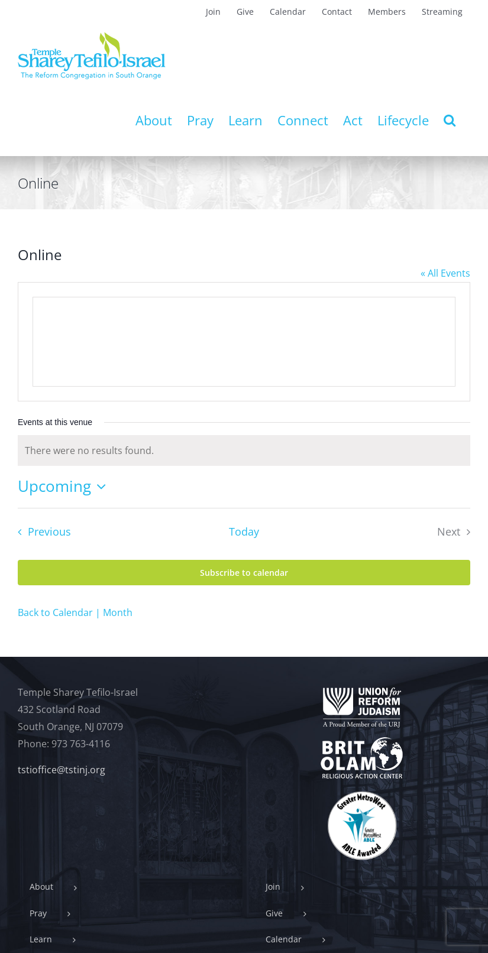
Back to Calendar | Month (75, 612)
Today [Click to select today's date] (244, 531)
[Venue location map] (244, 341)
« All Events (445, 273)
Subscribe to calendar (244, 573)
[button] (449, 120)
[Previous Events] (40, 532)
